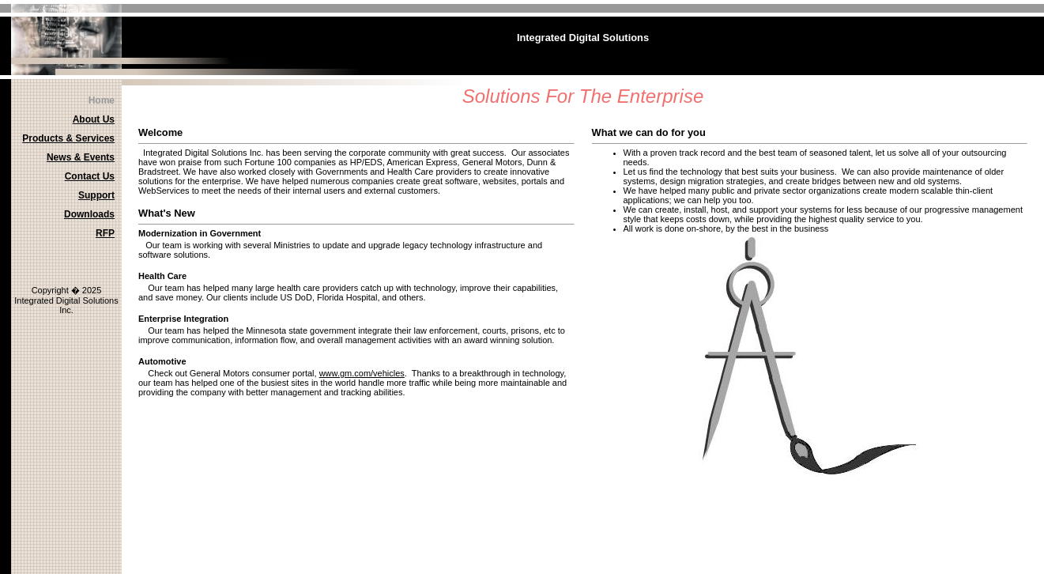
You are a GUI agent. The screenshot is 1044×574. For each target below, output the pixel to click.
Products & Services (68, 138)
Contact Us (90, 176)
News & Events (81, 157)
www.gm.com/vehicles (362, 373)
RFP (105, 233)
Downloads (89, 214)
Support (96, 195)
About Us (94, 119)
